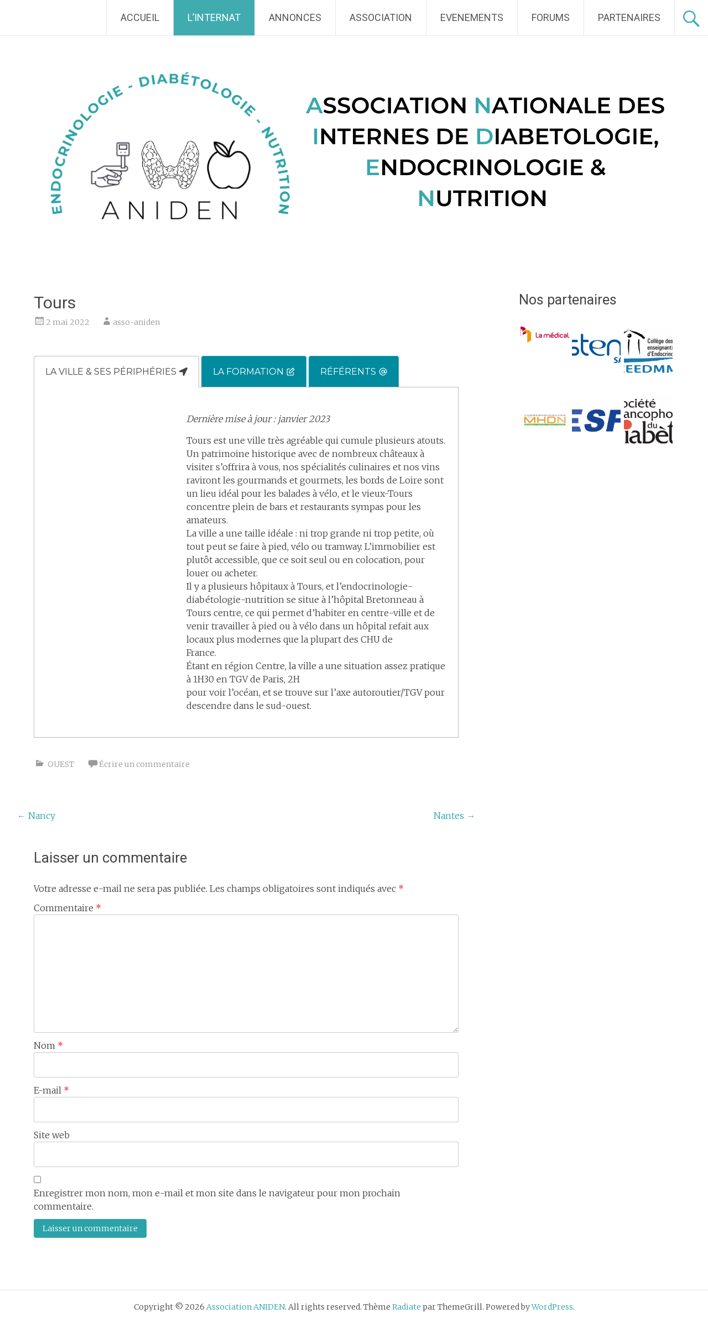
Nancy (36, 815)
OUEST (61, 764)
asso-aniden (136, 322)
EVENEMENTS (471, 17)
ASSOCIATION (381, 17)
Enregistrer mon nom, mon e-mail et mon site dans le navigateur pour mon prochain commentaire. (217, 1200)
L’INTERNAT (214, 17)
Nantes (454, 815)
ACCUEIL (140, 17)
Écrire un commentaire (144, 764)
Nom (48, 1045)
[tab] (116, 371)
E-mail (51, 1090)
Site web (52, 1135)
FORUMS (551, 17)
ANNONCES (295, 17)
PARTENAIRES (629, 17)
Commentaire (67, 907)
